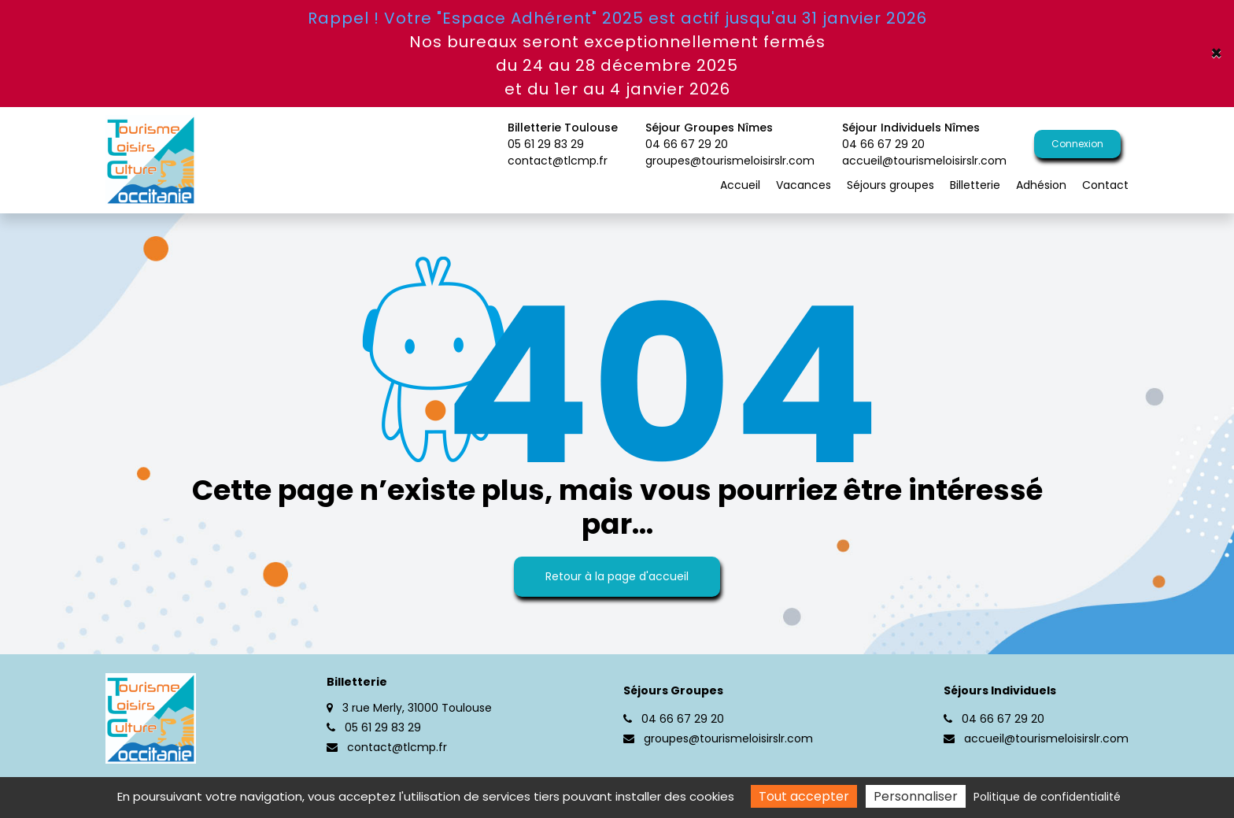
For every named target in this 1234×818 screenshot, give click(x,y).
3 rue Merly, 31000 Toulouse (409, 708)
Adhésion (1041, 185)
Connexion (1077, 143)
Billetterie (975, 185)
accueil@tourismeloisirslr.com (924, 160)
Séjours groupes (890, 185)
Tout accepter (804, 796)
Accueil (740, 185)
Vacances (803, 185)
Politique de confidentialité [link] (1047, 797)
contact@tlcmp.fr (558, 160)
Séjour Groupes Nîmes (730, 136)
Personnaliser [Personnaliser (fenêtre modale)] (916, 796)
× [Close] (1216, 53)
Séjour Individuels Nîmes (924, 136)
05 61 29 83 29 (374, 727)
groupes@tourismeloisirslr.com (730, 160)
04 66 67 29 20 (673, 719)
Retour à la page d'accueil (617, 576)
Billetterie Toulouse (563, 136)
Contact (1105, 185)
